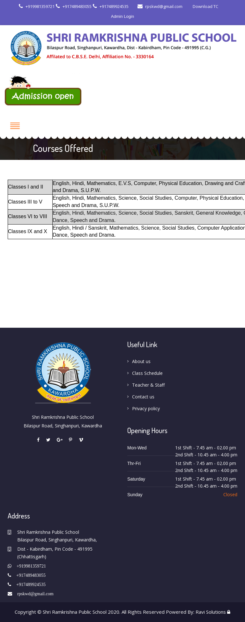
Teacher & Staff (148, 385)
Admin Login (122, 16)
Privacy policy (146, 408)
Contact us (143, 397)
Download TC (205, 6)
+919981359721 (37, 6)
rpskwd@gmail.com (159, 6)
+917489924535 (111, 6)
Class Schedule (147, 373)
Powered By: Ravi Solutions (196, 612)
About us (141, 361)
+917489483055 (74, 6)
